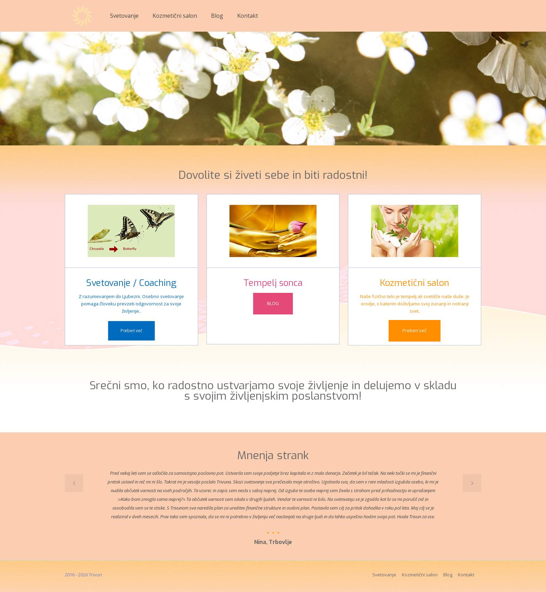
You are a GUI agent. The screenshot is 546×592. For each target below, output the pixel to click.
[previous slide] (74, 483)
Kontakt (466, 574)
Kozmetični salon (420, 574)
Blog (447, 574)
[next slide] (472, 483)
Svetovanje (384, 574)
